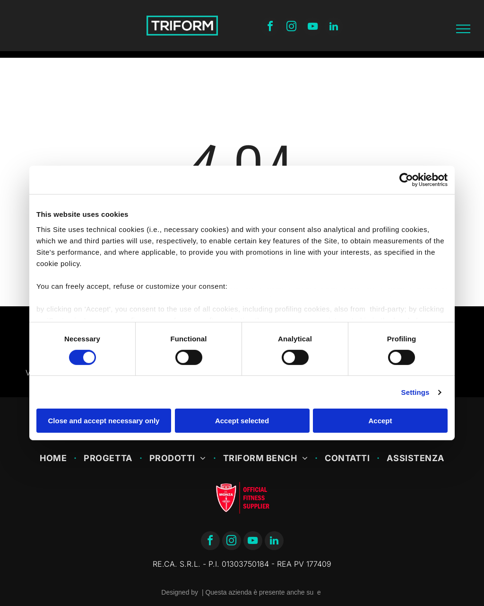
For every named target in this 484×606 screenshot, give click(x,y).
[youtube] (312, 27)
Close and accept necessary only (104, 421)
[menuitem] (55, 458)
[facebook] (269, 27)
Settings (415, 392)
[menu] (463, 29)
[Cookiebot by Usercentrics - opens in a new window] (406, 180)
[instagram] (291, 27)
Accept (380, 421)
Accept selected (242, 421)
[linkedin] (333, 27)
